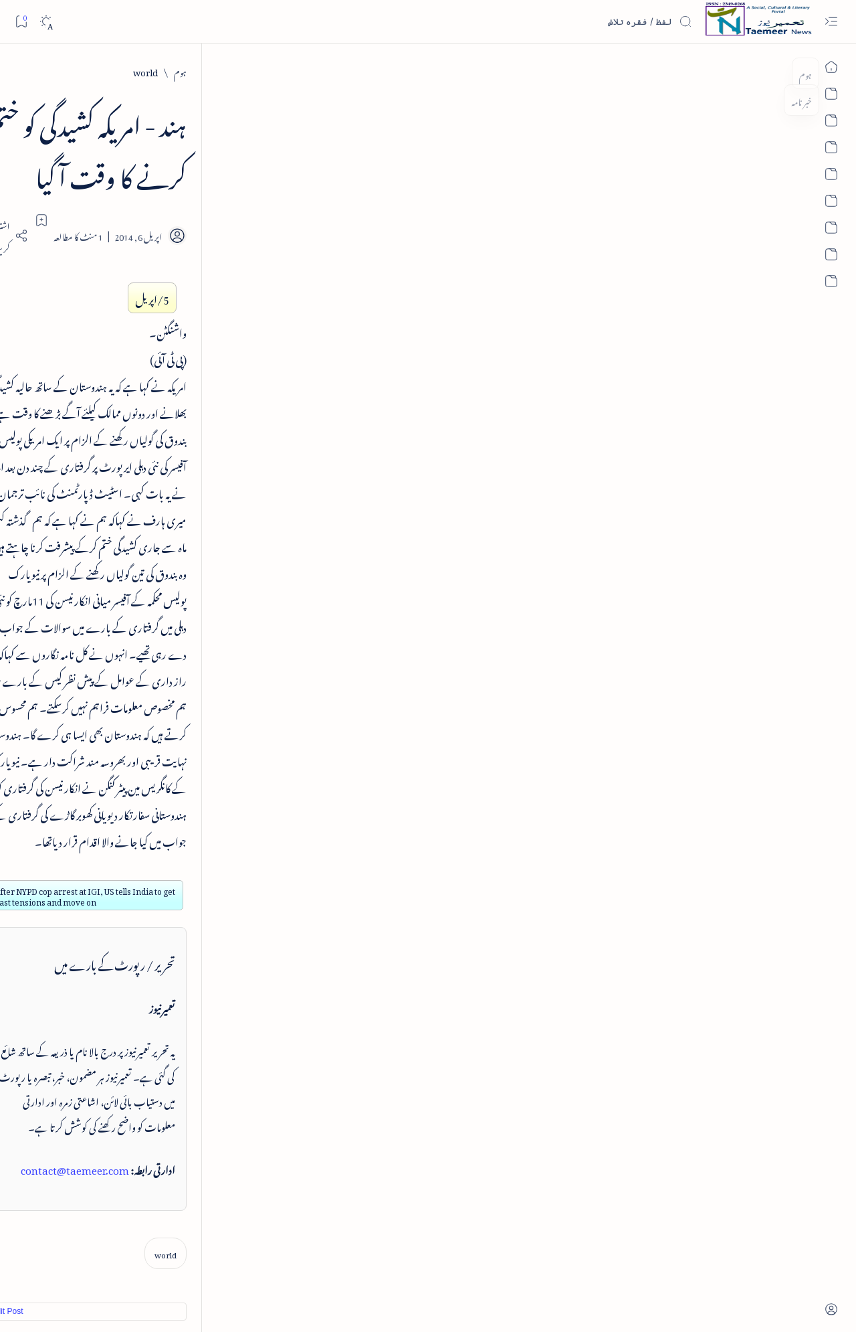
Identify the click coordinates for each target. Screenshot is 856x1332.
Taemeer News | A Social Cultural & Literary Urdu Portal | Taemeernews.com (637, 1304)
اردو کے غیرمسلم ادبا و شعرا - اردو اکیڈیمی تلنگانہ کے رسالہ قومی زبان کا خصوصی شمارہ (121, 470)
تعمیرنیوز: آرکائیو (171, 840)
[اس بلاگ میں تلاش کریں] (592, 21)
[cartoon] (177, 1036)
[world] (730, 71)
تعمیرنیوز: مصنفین (169, 817)
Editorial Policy (48, 1266)
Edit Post (273, 903)
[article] (80, 936)
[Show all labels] (192, 1073)
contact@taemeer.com (659, 759)
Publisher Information (113, 1266)
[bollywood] (177, 1003)
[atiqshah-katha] (80, 969)
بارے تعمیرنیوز (172, 746)
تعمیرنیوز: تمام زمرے (162, 770)
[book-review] (140, 340)
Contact (303, 1266)
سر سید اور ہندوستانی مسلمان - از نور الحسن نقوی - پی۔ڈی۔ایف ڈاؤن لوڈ (121, 648)
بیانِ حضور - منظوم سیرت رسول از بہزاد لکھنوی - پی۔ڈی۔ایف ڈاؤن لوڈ (126, 559)
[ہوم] (764, 71)
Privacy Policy (345, 1266)
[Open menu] (831, 21)
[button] (53, 109)
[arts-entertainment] (177, 969)
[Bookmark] (21, 21)
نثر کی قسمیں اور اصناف (159, 250)
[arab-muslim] (177, 936)
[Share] (272, 183)
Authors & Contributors (247, 1266)
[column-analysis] (80, 1036)
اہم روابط (179, 793)
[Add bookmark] (309, 167)
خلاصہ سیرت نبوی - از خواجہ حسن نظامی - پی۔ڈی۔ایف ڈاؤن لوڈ (123, 381)
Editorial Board (179, 1266)
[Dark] (46, 21)
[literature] (148, 222)
